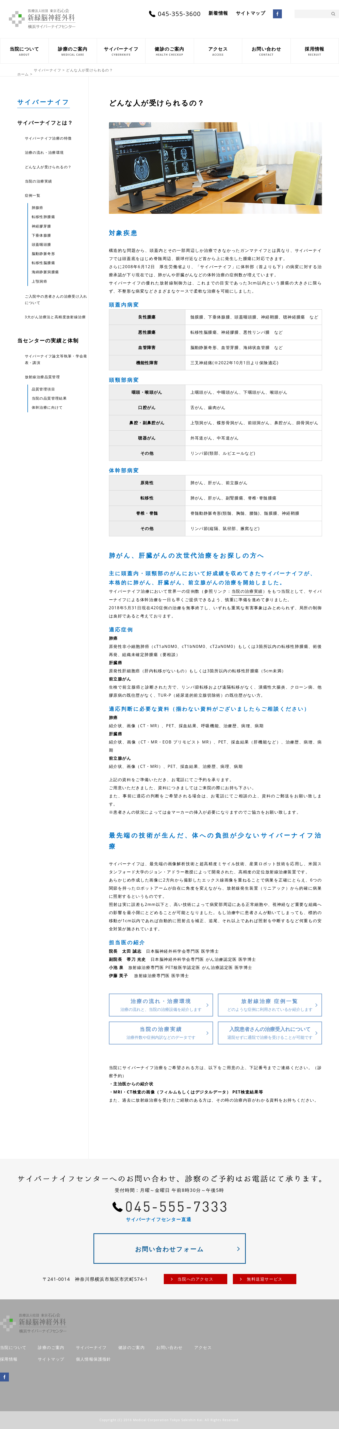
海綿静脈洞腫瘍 (45, 271)
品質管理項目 (43, 389)
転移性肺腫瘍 (43, 216)
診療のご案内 (51, 1347)
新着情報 (218, 13)
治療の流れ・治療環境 (44, 152)
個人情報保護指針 (93, 1359)
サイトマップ (250, 13)
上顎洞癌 (39, 281)
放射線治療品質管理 (42, 376)
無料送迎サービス (265, 1279)
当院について (13, 1347)
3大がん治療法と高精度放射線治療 (55, 316)
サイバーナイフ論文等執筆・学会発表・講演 (56, 359)
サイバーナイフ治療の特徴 (48, 138)
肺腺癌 (37, 207)
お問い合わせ (169, 1347)
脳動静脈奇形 (43, 253)
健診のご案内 (131, 1347)
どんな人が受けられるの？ (48, 166)
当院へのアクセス (195, 1279)
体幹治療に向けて (47, 407)
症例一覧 (33, 195)
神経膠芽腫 (41, 226)
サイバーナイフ (43, 102)
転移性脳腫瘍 (43, 262)
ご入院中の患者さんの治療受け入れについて (56, 299)
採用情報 (9, 1359)
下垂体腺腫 (41, 235)
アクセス (203, 1347)
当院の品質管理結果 (49, 398)
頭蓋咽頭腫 (41, 244)
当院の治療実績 (247, 591)
